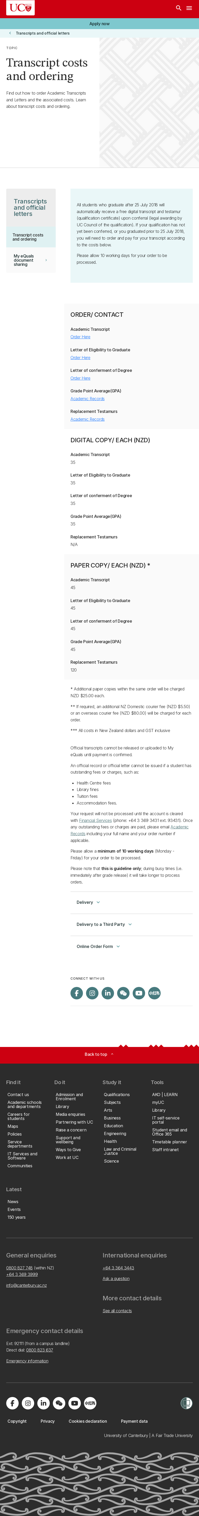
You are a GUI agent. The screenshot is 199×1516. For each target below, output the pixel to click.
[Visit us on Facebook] (76, 993)
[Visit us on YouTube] (139, 993)
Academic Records (87, 398)
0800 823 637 (39, 1350)
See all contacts (117, 1310)
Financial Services (95, 820)
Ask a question (116, 1278)
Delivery (89, 902)
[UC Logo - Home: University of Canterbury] (20, 8)
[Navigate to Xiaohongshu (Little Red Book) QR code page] (154, 993)
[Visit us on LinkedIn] (108, 993)
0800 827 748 (19, 1267)
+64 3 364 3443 (118, 1267)
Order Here (80, 336)
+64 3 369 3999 (22, 1274)
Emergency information (27, 1360)
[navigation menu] (189, 9)
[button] (99, 23)
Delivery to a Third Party (105, 924)
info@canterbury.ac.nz (26, 1285)
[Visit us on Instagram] (92, 993)
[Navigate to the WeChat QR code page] (123, 993)
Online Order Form (99, 946)
